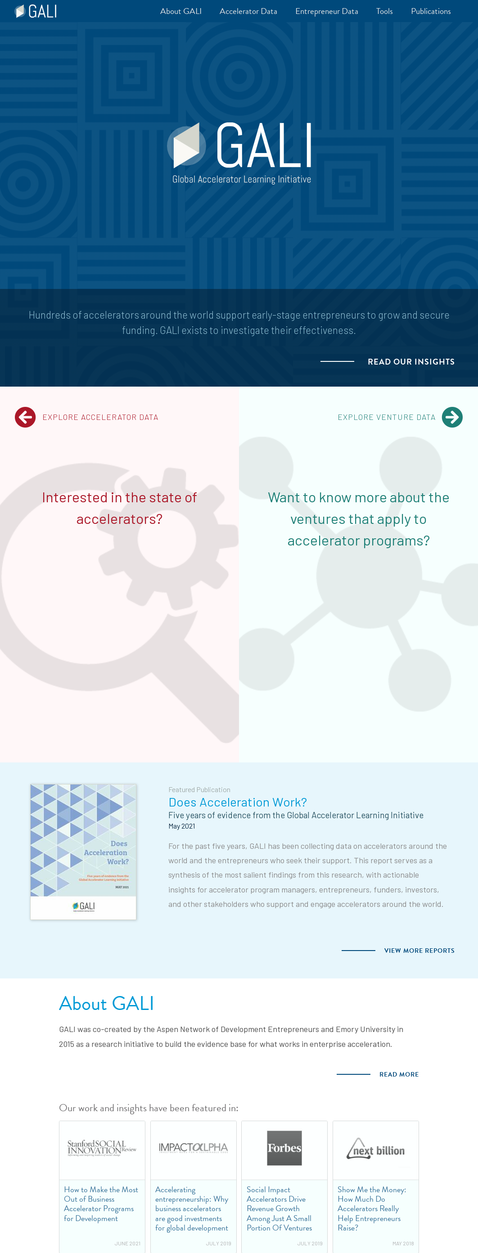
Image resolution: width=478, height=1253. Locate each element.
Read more (399, 1074)
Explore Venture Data (401, 417)
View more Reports (419, 951)
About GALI (106, 1003)
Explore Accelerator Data (86, 417)
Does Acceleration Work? (237, 801)
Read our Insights (411, 362)
